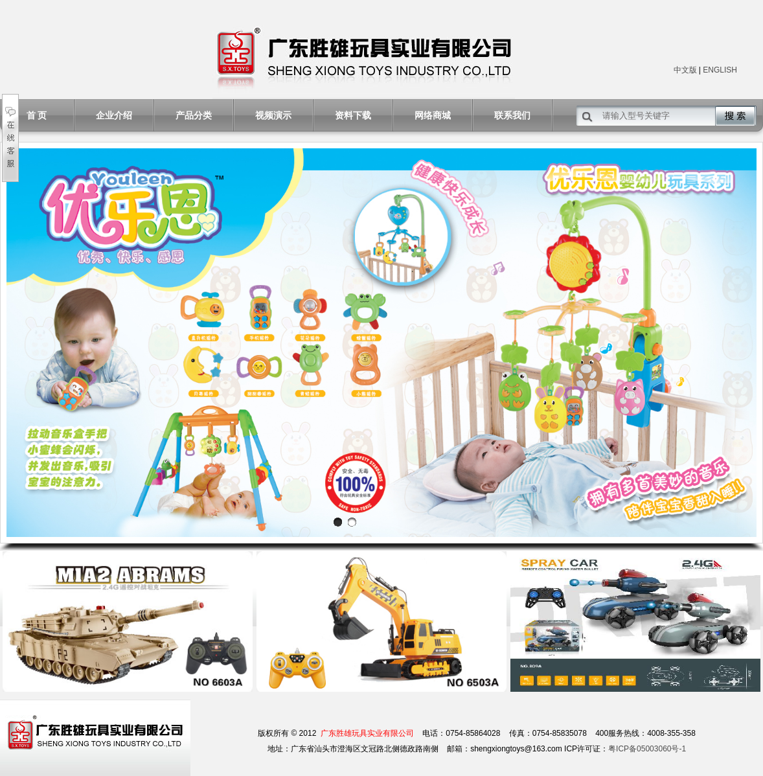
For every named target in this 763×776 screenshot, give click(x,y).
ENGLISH (720, 69)
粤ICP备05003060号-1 (647, 748)
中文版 (685, 69)
